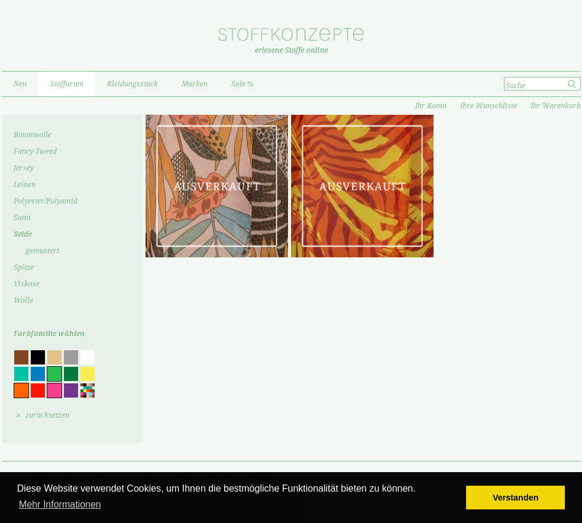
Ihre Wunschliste (488, 106)
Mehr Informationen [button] (60, 504)
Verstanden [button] (516, 497)
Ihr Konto (431, 106)
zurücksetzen (47, 415)
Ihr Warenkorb (556, 106)
